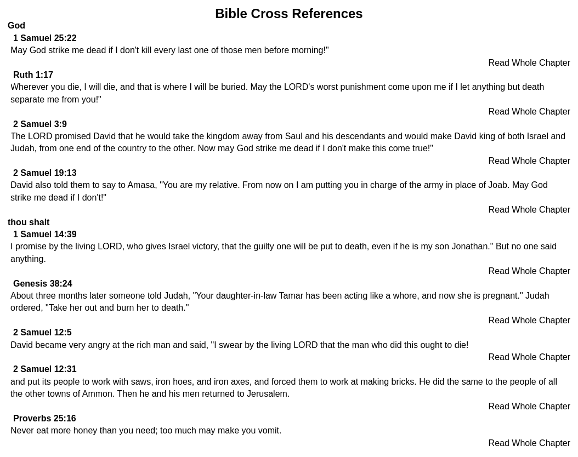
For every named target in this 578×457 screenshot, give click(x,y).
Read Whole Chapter (529, 62)
